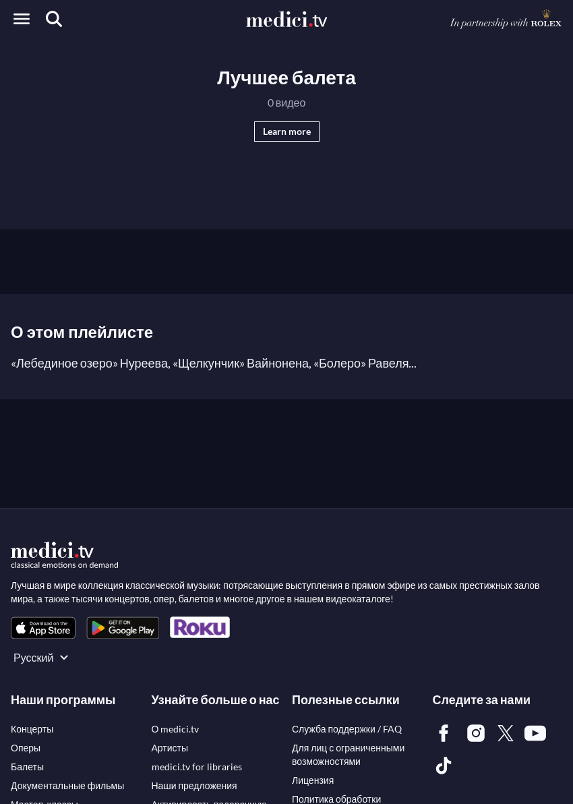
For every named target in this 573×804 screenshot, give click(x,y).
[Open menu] (21, 19)
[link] (43, 627)
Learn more (287, 131)
